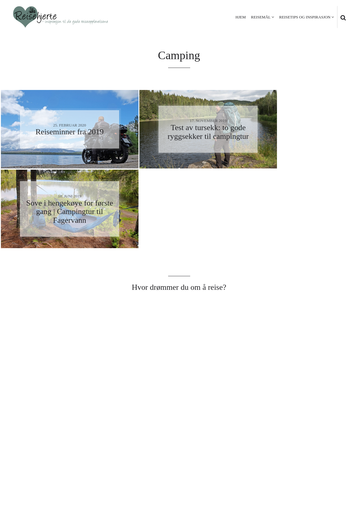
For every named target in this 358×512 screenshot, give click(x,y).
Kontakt (334, 476)
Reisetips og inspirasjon (304, 17)
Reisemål (261, 17)
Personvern (303, 476)
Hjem (241, 17)
